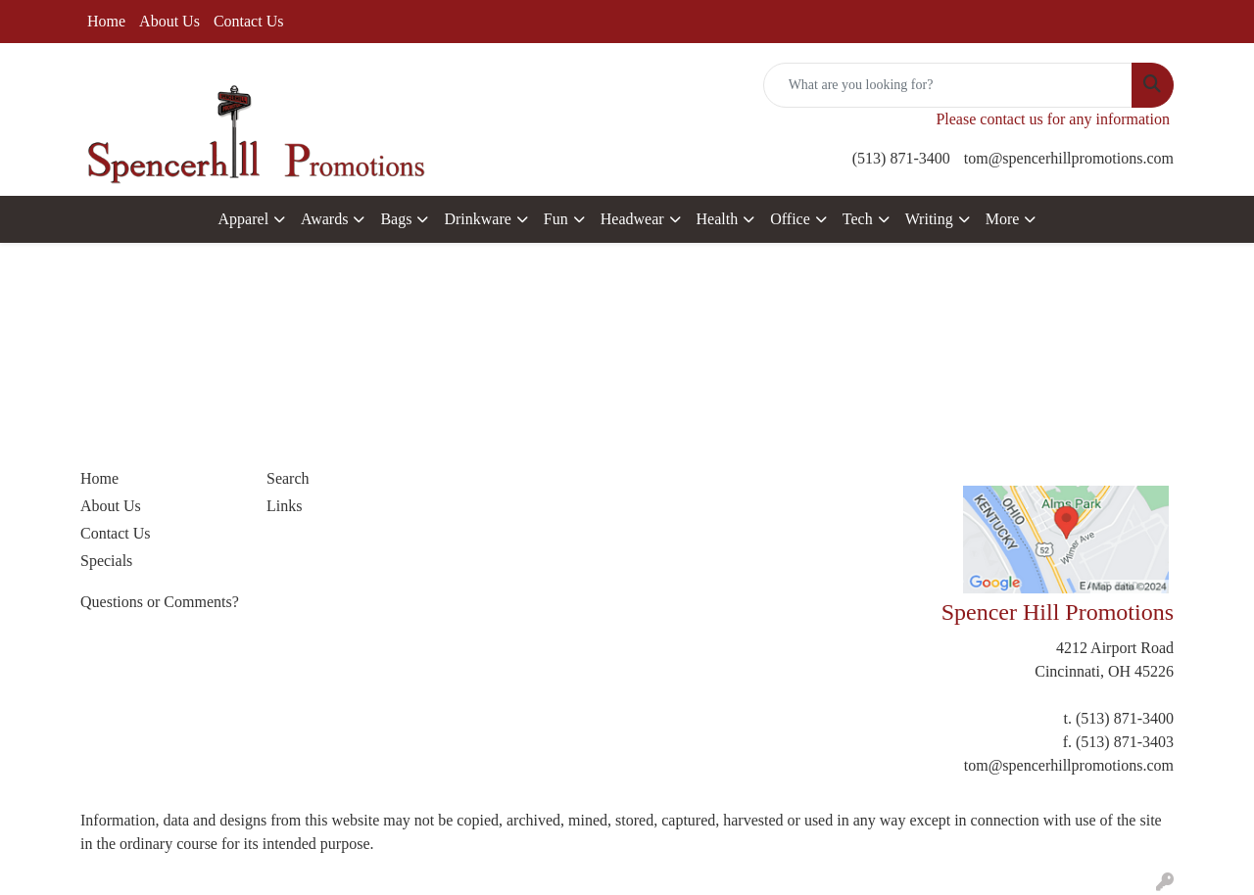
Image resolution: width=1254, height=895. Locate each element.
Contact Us (249, 21)
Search (288, 478)
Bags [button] (395, 219)
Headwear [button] (632, 219)
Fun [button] (556, 219)
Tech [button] (858, 219)
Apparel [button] (243, 219)
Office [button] (790, 219)
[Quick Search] (948, 85)
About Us (169, 21)
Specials (106, 560)
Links (284, 505)
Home (106, 21)
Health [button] (718, 219)
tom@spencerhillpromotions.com (1069, 158)
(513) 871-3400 (901, 158)
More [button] (1003, 219)
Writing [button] (929, 219)
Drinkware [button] (477, 219)
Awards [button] (324, 219)
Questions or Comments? (159, 601)
